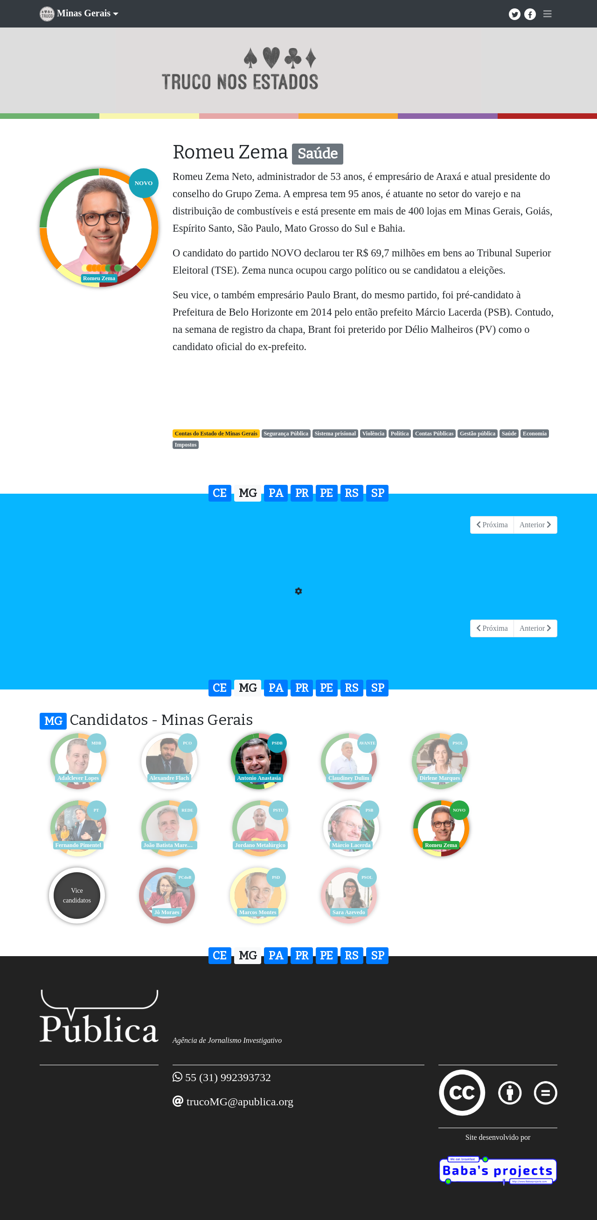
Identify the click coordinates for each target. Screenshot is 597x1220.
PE (326, 493)
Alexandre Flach (166, 778)
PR (301, 493)
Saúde (509, 433)
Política (400, 433)
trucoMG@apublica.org (240, 1102)
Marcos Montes (76, 912)
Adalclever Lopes (77, 778)
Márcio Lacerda (254, 845)
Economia (535, 433)
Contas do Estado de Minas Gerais (216, 433)
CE (220, 493)
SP (377, 493)
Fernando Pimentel (520, 778)
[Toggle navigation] (547, 14)
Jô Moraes (520, 845)
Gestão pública (477, 433)
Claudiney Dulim (342, 778)
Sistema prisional (335, 433)
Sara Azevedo (165, 912)
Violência (373, 433)
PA (276, 493)
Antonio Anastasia (254, 778)
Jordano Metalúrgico (165, 845)
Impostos (186, 444)
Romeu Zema (343, 845)
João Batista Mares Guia (78, 845)
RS (352, 493)
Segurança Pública (286, 433)
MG (248, 493)
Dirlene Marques (431, 778)
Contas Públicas (434, 433)
